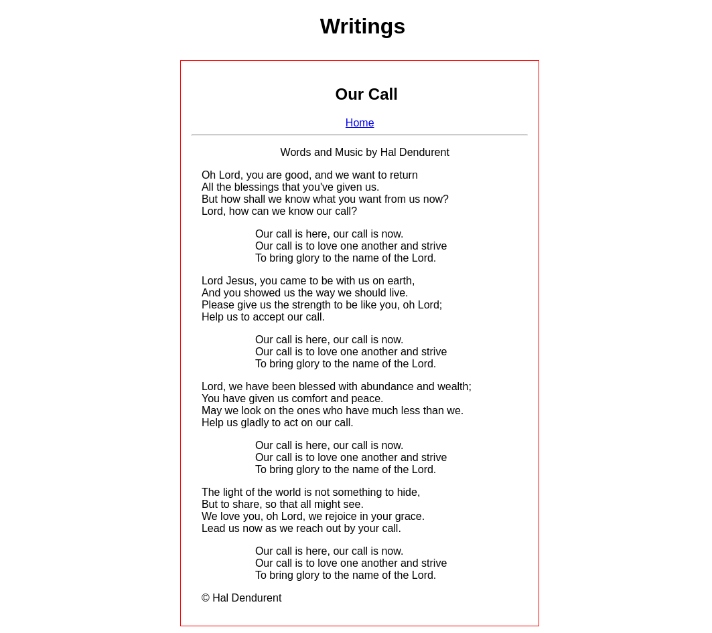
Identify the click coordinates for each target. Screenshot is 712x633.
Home (360, 122)
